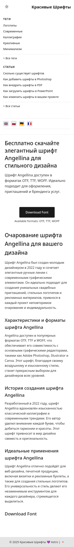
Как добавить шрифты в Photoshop (27, 79)
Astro (54, 542)
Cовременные (12, 31)
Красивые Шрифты (51, 7)
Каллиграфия (12, 37)
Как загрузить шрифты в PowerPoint (28, 91)
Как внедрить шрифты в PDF (22, 85)
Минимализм (12, 49)
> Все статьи (11, 106)
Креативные (11, 43)
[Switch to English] (6, 123)
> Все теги (10, 58)
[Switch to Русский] (14, 123)
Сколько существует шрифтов (23, 73)
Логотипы (10, 25)
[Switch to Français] (29, 123)
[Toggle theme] (6, 7)
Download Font (37, 212)
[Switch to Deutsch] (21, 123)
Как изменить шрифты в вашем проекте (31, 97)
